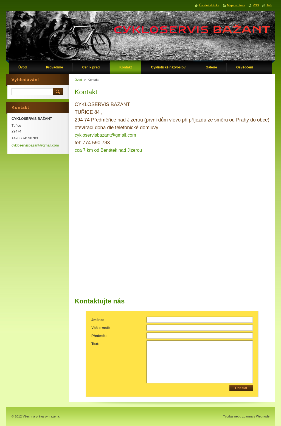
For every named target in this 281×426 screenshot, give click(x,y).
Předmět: (98, 336)
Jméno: (97, 320)
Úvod (78, 79)
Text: (95, 344)
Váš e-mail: (100, 328)
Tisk (269, 5)
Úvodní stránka (209, 5)
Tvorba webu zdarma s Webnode (246, 416)
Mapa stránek (236, 5)
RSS (256, 5)
